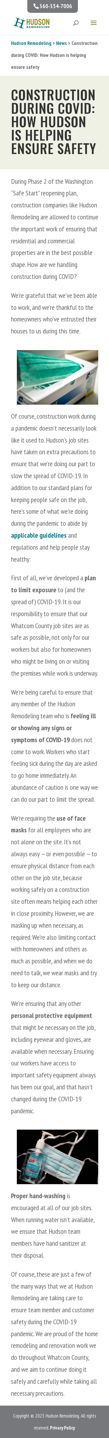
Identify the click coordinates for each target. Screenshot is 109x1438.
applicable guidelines (39, 535)
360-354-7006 (56, 6)
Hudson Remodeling (31, 43)
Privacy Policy (62, 1428)
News (61, 43)
